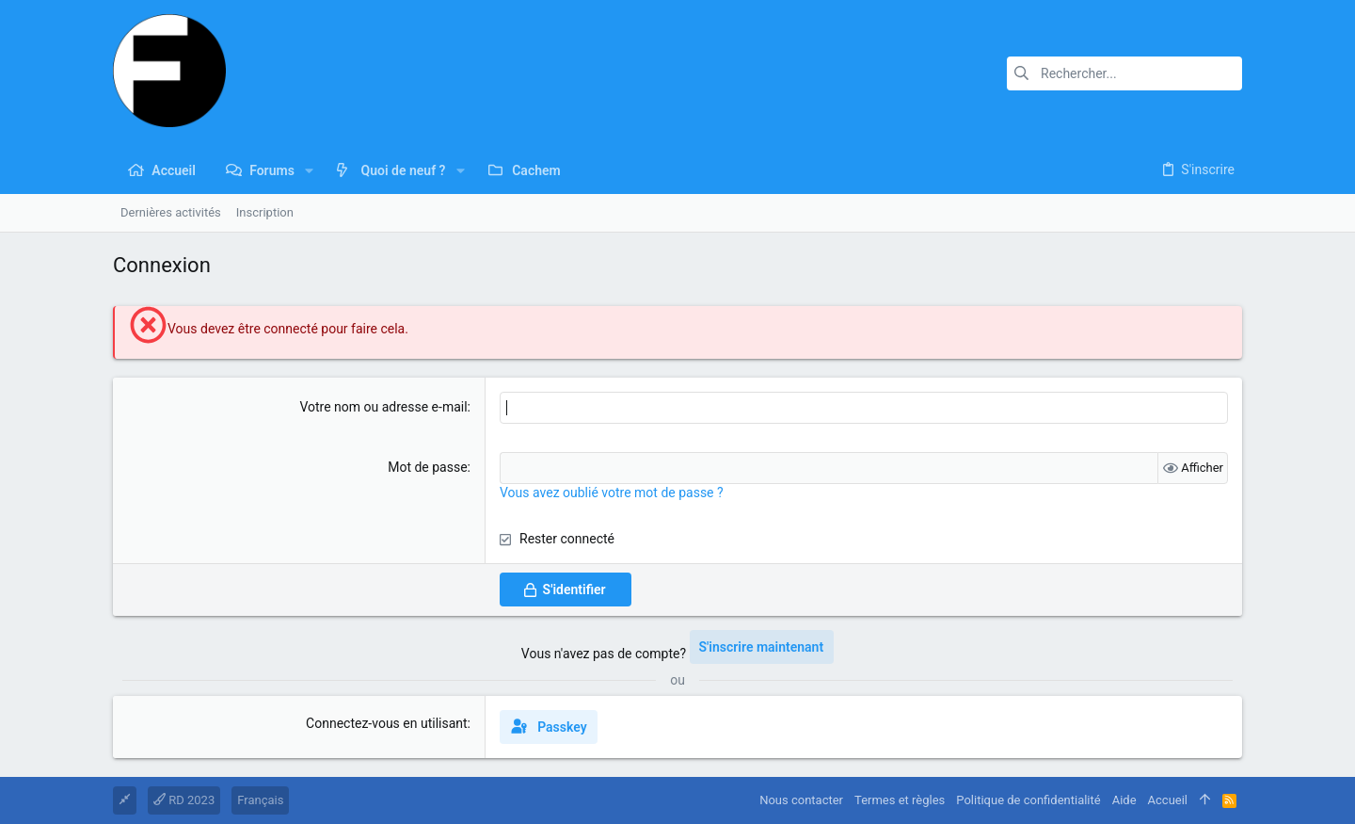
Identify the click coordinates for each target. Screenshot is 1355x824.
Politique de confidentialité (1028, 800)
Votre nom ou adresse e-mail (383, 406)
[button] (309, 170)
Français (260, 800)
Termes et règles (899, 800)
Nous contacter (801, 800)
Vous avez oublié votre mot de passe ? (612, 492)
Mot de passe (427, 467)
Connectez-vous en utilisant (387, 723)
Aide (1124, 800)
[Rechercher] (1124, 73)
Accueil (1168, 800)
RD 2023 (184, 800)
